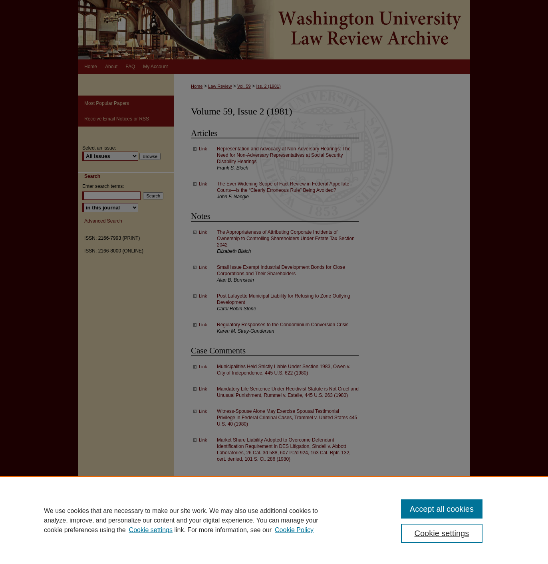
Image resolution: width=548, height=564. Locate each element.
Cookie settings (151, 530)
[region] (274, 520)
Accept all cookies (442, 509)
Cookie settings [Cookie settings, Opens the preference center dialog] (442, 533)
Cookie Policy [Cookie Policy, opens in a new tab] (294, 530)
